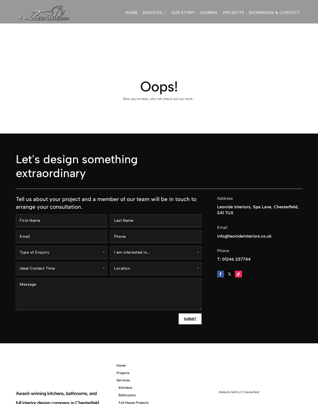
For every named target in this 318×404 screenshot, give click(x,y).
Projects (233, 12)
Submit (190, 293)
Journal (208, 12)
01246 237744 (236, 233)
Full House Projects (134, 377)
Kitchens (125, 362)
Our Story (183, 12)
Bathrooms (127, 369)
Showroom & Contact (274, 12)
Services (152, 12)
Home (131, 12)
